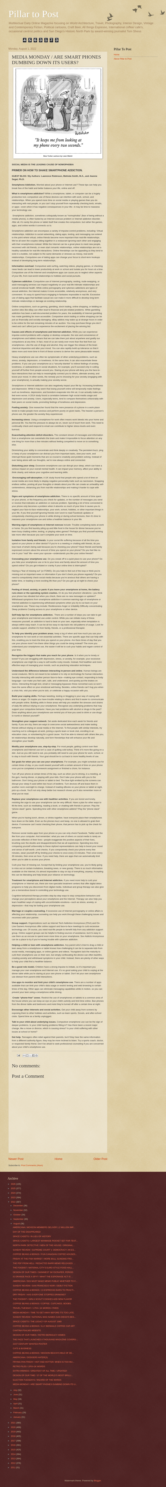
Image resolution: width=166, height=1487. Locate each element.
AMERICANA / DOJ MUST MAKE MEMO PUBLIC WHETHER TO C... (45, 1281)
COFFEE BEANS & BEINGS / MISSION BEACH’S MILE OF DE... (43, 1353)
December (18, 1205)
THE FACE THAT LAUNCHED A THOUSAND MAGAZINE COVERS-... (45, 1339)
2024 (13, 1193)
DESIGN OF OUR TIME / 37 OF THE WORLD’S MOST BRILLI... (43, 1375)
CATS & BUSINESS (22, 1348)
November (18, 1210)
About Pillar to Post (123, 59)
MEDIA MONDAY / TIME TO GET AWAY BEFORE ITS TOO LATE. (43, 1312)
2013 (13, 1458)
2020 (13, 1427)
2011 (13, 1467)
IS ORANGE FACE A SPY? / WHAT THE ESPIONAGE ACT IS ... (43, 1276)
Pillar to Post (33, 14)
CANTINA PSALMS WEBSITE (27, 1330)
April (15, 1403)
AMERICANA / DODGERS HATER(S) (30, 1357)
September (18, 1219)
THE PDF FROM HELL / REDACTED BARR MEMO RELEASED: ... (44, 1263)
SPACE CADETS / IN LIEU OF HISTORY (32, 1236)
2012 (13, 1463)
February (17, 1412)
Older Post (100, 1159)
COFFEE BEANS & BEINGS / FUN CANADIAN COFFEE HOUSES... (45, 1254)
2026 (13, 1184)
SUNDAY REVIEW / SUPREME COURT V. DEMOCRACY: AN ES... (44, 1250)
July (15, 1390)
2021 (13, 1422)
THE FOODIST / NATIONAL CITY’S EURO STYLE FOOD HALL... (43, 1267)
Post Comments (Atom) (32, 1165)
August (16, 1223)
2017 (13, 1440)
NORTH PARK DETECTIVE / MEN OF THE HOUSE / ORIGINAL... (44, 1245)
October (17, 1214)
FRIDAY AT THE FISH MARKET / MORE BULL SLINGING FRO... (43, 1259)
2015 (13, 1449)
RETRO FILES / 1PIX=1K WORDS (29, 1366)
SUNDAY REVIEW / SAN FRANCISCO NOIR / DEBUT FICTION (42, 1285)
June (15, 1394)
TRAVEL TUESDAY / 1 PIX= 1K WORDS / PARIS (36, 1308)
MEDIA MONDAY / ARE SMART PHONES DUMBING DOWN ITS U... (45, 1384)
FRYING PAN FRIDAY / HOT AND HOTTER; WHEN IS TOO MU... (43, 1362)
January (17, 1417)
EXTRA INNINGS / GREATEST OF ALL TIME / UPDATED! (40, 1371)
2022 (13, 1202)
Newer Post (16, 1159)
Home (58, 1159)
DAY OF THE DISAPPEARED (27, 1232)
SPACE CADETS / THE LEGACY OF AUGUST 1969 (37, 1321)
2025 (13, 1188)
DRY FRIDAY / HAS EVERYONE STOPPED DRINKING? (39, 1294)
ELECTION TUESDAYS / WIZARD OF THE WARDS (37, 1380)
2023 (13, 1197)
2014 (13, 1454)
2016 (13, 1445)
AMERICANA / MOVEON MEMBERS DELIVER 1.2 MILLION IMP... (44, 1227)
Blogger (97, 1480)
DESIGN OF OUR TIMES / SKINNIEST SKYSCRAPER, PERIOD (43, 1272)
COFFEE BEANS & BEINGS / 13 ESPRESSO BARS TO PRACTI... (44, 1290)
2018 (13, 1436)
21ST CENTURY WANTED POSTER (30, 1344)
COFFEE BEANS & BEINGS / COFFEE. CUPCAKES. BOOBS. (42, 1303)
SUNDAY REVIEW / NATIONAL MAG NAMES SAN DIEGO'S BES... (44, 1317)
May (15, 1399)
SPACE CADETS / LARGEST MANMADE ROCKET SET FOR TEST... (45, 1241)
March (16, 1408)
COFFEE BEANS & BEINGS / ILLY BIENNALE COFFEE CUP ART (44, 1326)
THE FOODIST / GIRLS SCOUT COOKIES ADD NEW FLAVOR (42, 1299)
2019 (13, 1431)
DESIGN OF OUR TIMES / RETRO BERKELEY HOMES (39, 1335)
